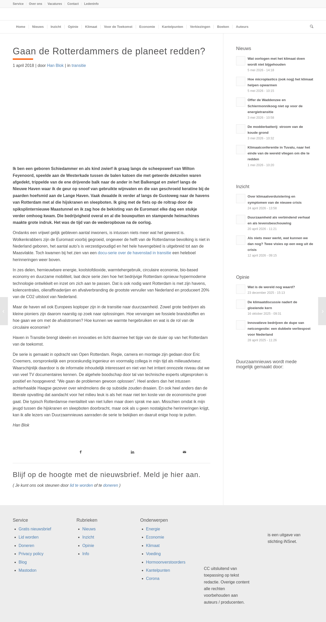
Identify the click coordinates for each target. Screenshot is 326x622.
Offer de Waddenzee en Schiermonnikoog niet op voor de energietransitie (275, 106)
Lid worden (28, 537)
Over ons (35, 4)
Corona (152, 578)
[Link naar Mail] (184, 452)
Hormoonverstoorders (165, 562)
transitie (79, 65)
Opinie (88, 545)
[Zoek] (310, 26)
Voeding (153, 554)
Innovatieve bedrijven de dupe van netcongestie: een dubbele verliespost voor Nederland (279, 328)
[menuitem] (19, 4)
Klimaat (152, 545)
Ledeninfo (91, 4)
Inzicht (88, 537)
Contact (73, 4)
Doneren (26, 545)
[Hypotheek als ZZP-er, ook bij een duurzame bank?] (4, 311)
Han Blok (55, 65)
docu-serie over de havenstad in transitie (134, 253)
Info (85, 554)
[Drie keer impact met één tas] (322, 311)
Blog (23, 562)
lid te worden (81, 485)
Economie (155, 537)
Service (18, 4)
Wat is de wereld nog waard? (271, 287)
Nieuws (89, 529)
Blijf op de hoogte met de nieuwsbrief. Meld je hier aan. (107, 475)
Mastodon (27, 570)
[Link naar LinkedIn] (132, 452)
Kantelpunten (158, 570)
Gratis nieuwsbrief (35, 529)
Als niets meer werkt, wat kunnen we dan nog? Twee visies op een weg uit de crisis (280, 244)
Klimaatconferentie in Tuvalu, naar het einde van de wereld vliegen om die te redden (279, 153)
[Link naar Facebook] (80, 452)
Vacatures (55, 4)
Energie (153, 529)
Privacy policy (31, 554)
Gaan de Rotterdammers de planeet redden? (109, 51)
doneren (110, 485)
